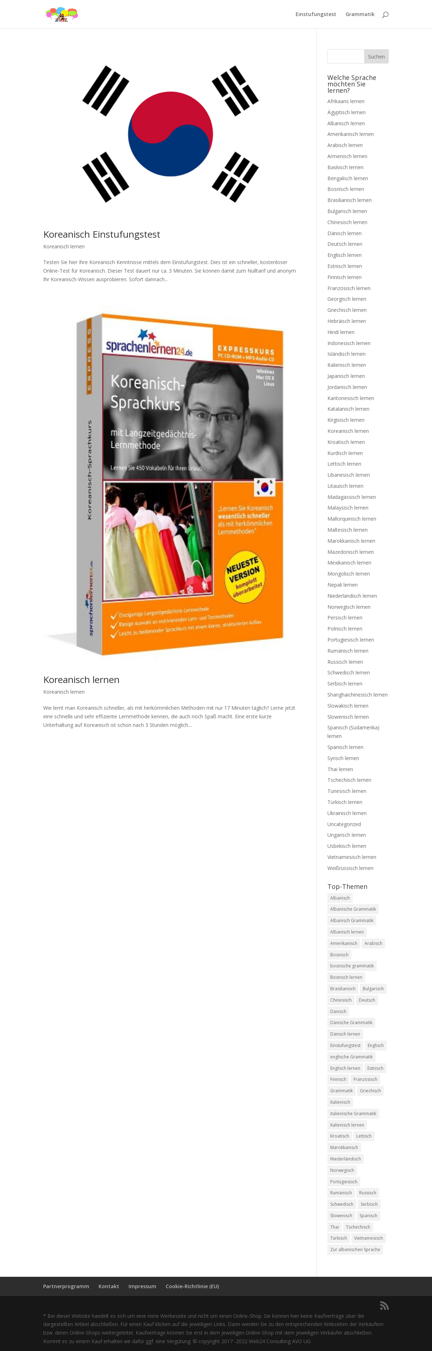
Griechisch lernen (347, 310)
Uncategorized (344, 824)
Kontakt (109, 1286)
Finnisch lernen (344, 277)
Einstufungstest (316, 14)
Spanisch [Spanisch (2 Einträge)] (368, 1216)
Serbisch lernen (344, 683)
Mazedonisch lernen (350, 551)
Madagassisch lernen (351, 497)
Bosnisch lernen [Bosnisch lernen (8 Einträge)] (346, 977)
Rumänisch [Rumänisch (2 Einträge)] (341, 1193)
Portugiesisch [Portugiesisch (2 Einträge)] (343, 1182)
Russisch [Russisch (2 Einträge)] (367, 1193)
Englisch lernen (344, 255)
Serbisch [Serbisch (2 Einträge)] (369, 1204)
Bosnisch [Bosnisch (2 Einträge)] (339, 955)
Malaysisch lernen (347, 507)
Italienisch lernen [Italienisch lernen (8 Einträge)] (347, 1125)
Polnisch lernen (344, 628)
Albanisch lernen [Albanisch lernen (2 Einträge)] (347, 932)
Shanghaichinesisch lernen (357, 694)
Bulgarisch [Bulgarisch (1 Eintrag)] (373, 989)
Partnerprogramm (66, 1286)
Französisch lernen (349, 288)
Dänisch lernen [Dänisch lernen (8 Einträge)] (345, 1034)
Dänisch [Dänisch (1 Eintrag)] (338, 1011)
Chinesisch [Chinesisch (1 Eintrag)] (341, 1000)
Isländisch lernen (346, 353)
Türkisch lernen (344, 802)
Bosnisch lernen (345, 189)
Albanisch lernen (346, 123)
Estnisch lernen (344, 266)
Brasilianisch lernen (349, 200)
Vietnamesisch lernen (351, 857)
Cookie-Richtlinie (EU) (192, 1286)
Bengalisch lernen (347, 178)
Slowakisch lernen (347, 705)
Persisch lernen (344, 617)
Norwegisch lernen (349, 606)
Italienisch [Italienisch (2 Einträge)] (340, 1102)
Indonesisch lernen (349, 343)
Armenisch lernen (347, 156)
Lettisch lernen (344, 463)
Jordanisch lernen (347, 387)
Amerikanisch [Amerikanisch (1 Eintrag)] (343, 943)
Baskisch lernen (345, 167)
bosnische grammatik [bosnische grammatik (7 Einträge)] (352, 966)
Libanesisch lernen (348, 474)
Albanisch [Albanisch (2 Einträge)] (340, 898)
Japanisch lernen (346, 376)
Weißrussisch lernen (350, 868)
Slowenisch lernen (348, 716)
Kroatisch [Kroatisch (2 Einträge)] (339, 1136)
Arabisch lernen (345, 145)
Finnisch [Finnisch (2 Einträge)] (338, 1079)
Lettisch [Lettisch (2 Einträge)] (364, 1136)
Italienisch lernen (346, 364)
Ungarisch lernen (346, 834)
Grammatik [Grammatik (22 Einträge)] (341, 1091)
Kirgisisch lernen (346, 419)
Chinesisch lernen (347, 222)
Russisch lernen (345, 661)
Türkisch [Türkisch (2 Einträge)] (338, 1238)
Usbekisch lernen (346, 846)
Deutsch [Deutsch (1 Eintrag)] (367, 1000)
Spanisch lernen (345, 747)
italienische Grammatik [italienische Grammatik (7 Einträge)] (353, 1113)
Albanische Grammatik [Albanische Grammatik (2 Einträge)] (353, 909)
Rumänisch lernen (347, 650)
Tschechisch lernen (349, 779)
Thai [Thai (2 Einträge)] (334, 1227)
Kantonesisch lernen (350, 398)
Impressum (142, 1286)
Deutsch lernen (344, 244)
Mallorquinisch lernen (351, 518)
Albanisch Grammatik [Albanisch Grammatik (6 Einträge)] (351, 920)
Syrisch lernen (343, 758)
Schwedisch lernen (348, 672)
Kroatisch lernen (346, 442)
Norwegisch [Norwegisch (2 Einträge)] (342, 1170)
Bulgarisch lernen (347, 211)
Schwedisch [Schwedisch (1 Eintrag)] (341, 1204)
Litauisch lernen (345, 485)
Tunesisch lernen (346, 791)
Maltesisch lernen (347, 529)
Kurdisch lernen (345, 453)
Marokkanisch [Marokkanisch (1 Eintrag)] (344, 1147)
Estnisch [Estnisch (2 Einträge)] (375, 1068)
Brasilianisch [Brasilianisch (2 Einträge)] (343, 989)
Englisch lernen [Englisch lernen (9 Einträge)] (345, 1068)
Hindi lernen (341, 332)
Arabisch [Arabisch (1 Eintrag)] (373, 943)
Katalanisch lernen (348, 408)
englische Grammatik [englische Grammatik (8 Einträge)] (351, 1057)
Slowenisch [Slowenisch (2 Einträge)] (341, 1216)
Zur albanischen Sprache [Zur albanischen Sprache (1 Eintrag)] (355, 1249)
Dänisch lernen (344, 233)
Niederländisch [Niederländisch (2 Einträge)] (345, 1159)
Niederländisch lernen (352, 595)
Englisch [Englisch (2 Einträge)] (376, 1045)
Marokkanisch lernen (351, 540)
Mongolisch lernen (348, 573)
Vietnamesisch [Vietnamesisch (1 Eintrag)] (368, 1238)
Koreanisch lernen (64, 246)
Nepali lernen (342, 584)
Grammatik (360, 14)
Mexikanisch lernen (349, 562)
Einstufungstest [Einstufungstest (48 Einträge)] (345, 1045)
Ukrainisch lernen (347, 813)
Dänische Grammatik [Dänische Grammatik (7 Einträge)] (351, 1022)
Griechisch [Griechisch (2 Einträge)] (370, 1091)
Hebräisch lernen (346, 321)
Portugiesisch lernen (350, 639)
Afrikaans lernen (346, 101)
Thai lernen (340, 769)
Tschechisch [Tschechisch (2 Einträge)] (358, 1227)
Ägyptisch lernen (346, 112)
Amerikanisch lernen (350, 134)
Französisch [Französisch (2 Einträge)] (365, 1079)
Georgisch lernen (346, 298)
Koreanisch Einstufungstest (101, 234)
